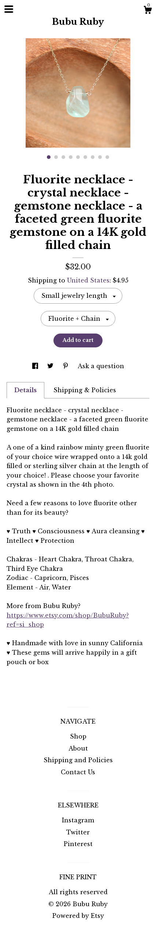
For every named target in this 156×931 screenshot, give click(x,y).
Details (25, 390)
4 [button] (71, 157)
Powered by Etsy (78, 915)
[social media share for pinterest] (66, 366)
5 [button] (78, 157)
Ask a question (101, 366)
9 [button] (107, 157)
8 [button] (100, 157)
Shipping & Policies (84, 390)
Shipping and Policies (78, 760)
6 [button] (85, 157)
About (78, 748)
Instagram (78, 820)
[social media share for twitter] (51, 366)
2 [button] (56, 157)
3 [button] (63, 157)
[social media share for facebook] (36, 366)
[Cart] (148, 10)
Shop (78, 736)
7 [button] (92, 157)
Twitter (78, 832)
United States (88, 280)
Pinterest (78, 844)
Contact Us (78, 772)
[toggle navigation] (8, 9)
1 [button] (49, 157)
